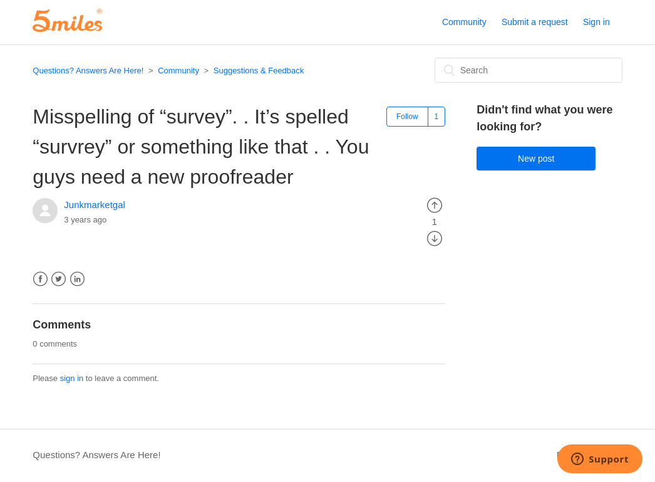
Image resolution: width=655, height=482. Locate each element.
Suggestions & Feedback (259, 70)
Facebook (40, 279)
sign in (72, 378)
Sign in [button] (596, 22)
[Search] (528, 70)
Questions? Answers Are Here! (88, 70)
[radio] (434, 204)
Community (464, 22)
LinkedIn (77, 279)
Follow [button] (407, 116)
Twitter (58, 279)
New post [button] (536, 159)
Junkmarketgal (94, 204)
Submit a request (535, 22)
